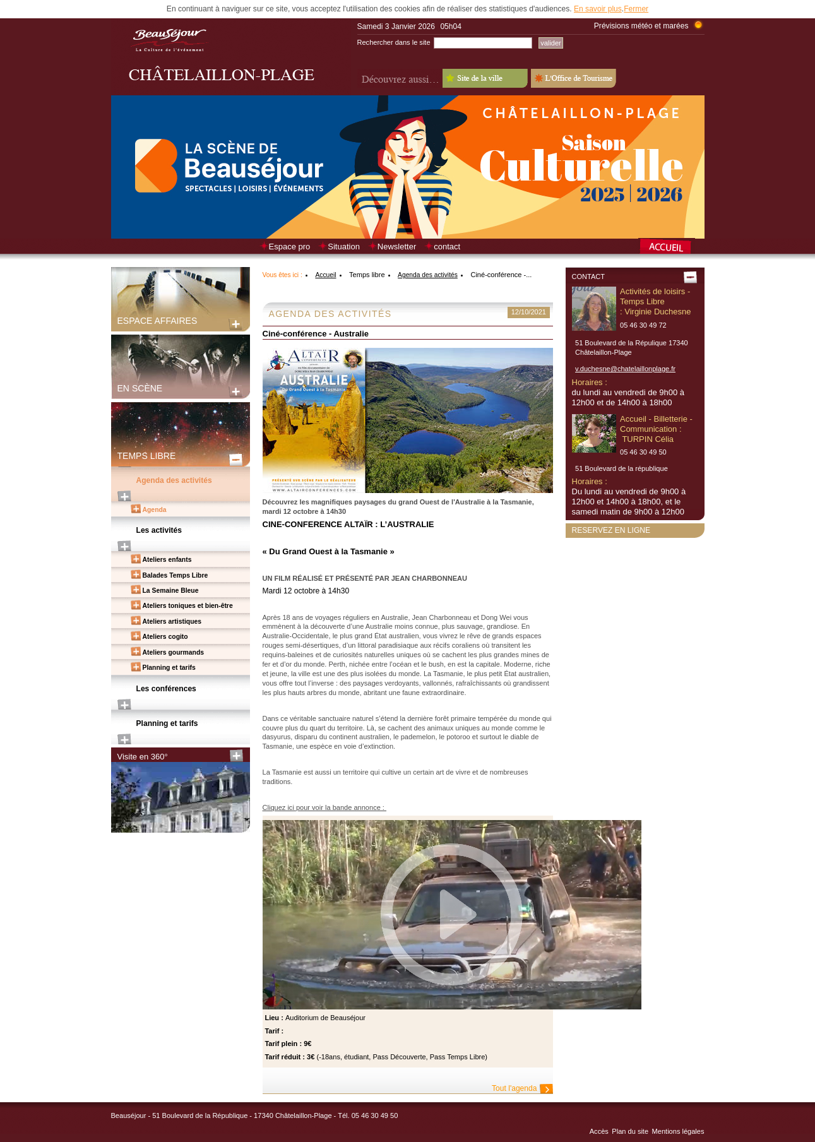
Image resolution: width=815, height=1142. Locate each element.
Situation (344, 246)
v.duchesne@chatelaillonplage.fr (625, 368)
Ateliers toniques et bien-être (188, 605)
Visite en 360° (142, 756)
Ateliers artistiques (172, 621)
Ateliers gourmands (174, 652)
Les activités (159, 530)
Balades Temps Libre (175, 575)
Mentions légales (678, 1131)
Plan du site (630, 1131)
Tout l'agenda (514, 1088)
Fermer (636, 8)
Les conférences (166, 688)
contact (447, 246)
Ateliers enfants (167, 559)
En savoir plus (598, 8)
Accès (599, 1131)
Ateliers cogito (165, 636)
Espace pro (290, 246)
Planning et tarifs (169, 667)
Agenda (155, 509)
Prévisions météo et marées (641, 25)
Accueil (325, 274)
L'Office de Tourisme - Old (573, 78)
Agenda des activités (174, 480)
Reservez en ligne (611, 530)
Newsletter (397, 246)
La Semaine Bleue (171, 590)
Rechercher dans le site (394, 42)
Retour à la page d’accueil (671, 247)
